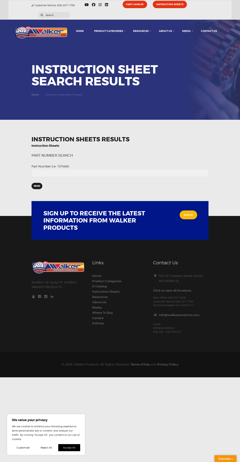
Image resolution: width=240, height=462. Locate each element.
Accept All (69, 447)
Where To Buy (102, 313)
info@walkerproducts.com (179, 315)
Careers (98, 318)
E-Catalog (99, 286)
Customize (23, 447)
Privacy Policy (167, 364)
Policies (98, 323)
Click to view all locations (172, 290)
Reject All (46, 447)
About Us (99, 302)
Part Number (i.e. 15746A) (50, 166)
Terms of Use (140, 364)
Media (97, 307)
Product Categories (106, 281)
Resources (100, 297)
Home (35, 94)
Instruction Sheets (105, 292)
